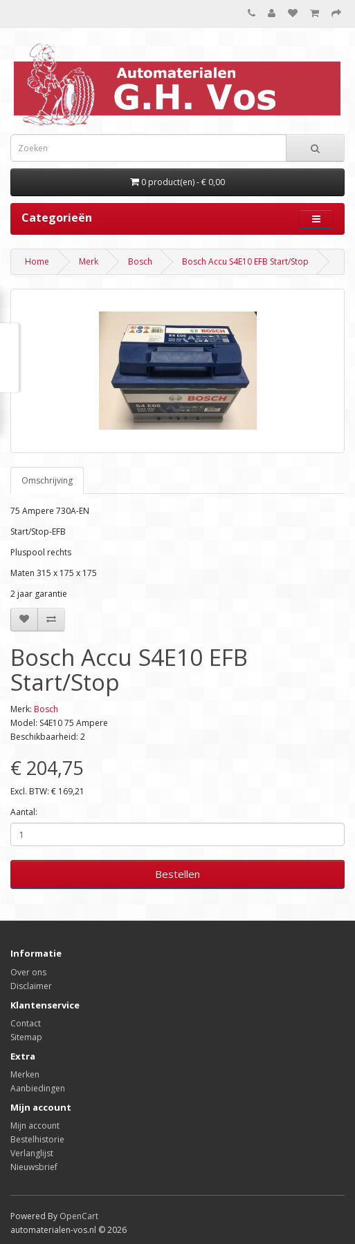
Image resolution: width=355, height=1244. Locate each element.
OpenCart (79, 1216)
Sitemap (26, 1037)
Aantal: (23, 812)
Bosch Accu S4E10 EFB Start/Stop (245, 261)
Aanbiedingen (37, 1088)
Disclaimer (31, 986)
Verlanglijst (31, 1153)
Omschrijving (47, 480)
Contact (25, 1023)
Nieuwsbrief (33, 1167)
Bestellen (177, 874)
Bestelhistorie (37, 1139)
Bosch (140, 261)
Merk (88, 261)
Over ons (28, 972)
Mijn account (35, 1125)
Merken (24, 1074)
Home (37, 261)
